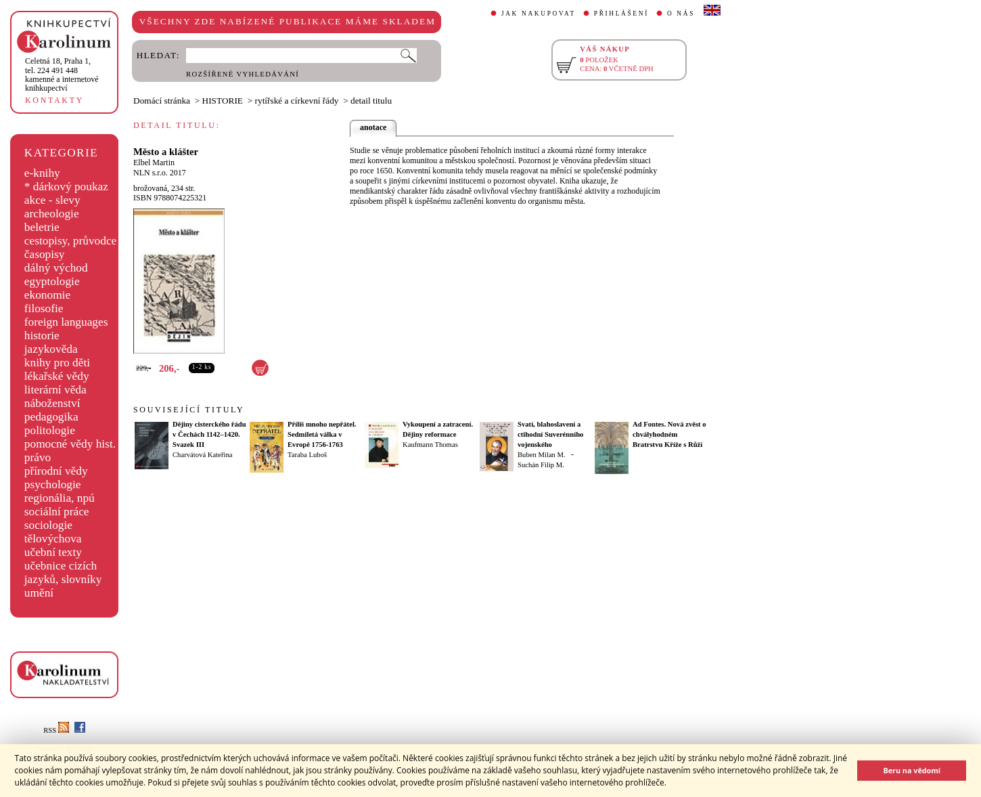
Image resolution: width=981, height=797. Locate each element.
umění (38, 592)
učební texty (53, 552)
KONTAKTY (54, 100)
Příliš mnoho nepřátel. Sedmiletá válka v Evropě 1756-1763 (322, 434)
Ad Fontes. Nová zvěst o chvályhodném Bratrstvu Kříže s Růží (669, 434)
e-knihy (42, 173)
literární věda (55, 389)
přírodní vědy (56, 471)
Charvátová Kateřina (202, 454)
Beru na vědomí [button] (911, 770)
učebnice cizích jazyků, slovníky (63, 572)
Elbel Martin (154, 162)
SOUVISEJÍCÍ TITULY (188, 409)
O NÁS (681, 13)
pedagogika (51, 416)
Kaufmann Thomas (430, 444)
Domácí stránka (161, 100)
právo (37, 457)
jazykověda (51, 349)
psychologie (52, 484)
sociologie (48, 525)
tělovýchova (53, 538)
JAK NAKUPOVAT (538, 13)
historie (42, 335)
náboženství (52, 403)
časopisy (44, 254)
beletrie (42, 227)
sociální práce (56, 511)
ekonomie (47, 294)
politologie (49, 430)
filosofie (44, 308)
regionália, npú (59, 498)
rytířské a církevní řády (297, 100)
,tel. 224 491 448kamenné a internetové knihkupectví (62, 74)
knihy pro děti (57, 362)
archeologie (51, 213)
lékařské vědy (56, 376)
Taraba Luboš (307, 454)
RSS (56, 730)
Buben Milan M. (542, 454)
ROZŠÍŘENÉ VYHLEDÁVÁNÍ (242, 74)
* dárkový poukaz (66, 186)
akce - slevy (52, 200)
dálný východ (56, 267)
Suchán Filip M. (541, 465)
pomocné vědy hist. (70, 443)
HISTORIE (222, 100)
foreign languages (66, 322)
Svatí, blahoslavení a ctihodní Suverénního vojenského (550, 434)
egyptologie (52, 281)
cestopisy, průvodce (70, 240)
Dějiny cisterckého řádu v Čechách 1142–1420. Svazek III (209, 434)
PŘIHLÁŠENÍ (621, 13)
